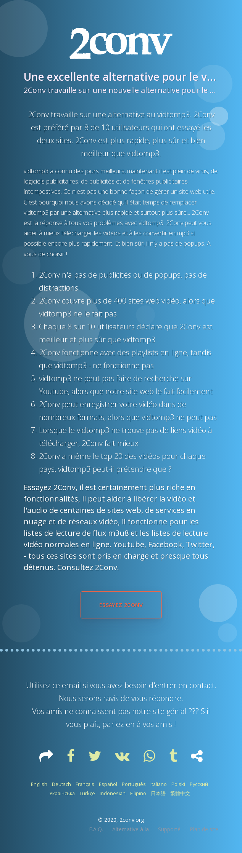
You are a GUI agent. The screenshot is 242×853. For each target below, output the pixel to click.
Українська (62, 793)
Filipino (138, 793)
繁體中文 (180, 793)
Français (85, 784)
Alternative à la (130, 829)
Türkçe (87, 793)
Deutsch (61, 784)
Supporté (169, 829)
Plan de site (204, 829)
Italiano (158, 784)
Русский (199, 784)
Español (108, 784)
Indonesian (113, 793)
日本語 (158, 793)
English (39, 784)
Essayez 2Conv (121, 605)
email (71, 685)
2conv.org (131, 819)
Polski (178, 784)
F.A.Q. (96, 829)
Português (134, 784)
